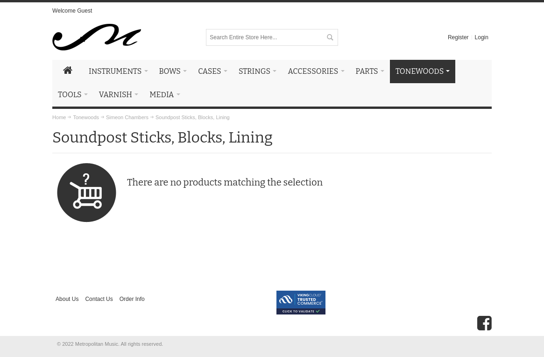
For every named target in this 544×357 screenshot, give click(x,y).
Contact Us (99, 299)
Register (458, 37)
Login (481, 37)
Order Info (132, 299)
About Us (67, 299)
